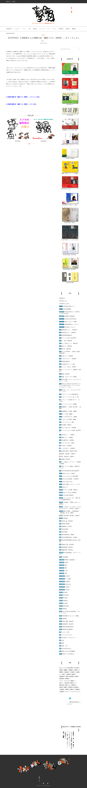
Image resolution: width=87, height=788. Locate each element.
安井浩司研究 (63, 529)
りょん (77, 691)
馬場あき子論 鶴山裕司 (66, 544)
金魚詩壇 (35, 28)
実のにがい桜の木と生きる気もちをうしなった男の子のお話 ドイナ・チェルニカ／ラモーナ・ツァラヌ (70, 385)
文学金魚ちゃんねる (64, 303)
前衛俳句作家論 (64, 524)
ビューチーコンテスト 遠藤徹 (68, 404)
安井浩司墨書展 (65, 309)
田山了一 (61, 682)
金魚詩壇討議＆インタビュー (69, 324)
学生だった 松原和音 (66, 356)
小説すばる (65, 584)
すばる (63, 570)
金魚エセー (63, 487)
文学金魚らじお (63, 301)
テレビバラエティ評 (65, 635)
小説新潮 (64, 581)
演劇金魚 (63, 618)
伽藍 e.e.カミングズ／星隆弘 (68, 376)
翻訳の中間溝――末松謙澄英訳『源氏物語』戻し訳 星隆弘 (69, 512)
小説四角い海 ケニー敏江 (67, 364)
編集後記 (74, 28)
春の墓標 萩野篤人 (65, 425)
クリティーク (42, 28)
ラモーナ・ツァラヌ (70, 691)
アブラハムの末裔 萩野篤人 (68, 490)
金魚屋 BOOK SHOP (10, 33)
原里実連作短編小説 (65, 335)
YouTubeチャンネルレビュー (67, 637)
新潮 (63, 565)
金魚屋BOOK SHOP (39, 779)
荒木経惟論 (63, 557)
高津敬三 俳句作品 (64, 459)
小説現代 (64, 587)
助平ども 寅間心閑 (65, 346)
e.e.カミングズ (63, 667)
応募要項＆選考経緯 (67, 316)
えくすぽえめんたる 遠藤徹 (68, 416)
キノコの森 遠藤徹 (65, 414)
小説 (29, 28)
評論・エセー (63, 646)
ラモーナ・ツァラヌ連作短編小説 (68, 394)
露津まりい (73, 682)
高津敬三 (67, 678)
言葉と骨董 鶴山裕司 (66, 621)
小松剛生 (68, 674)
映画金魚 (63, 609)
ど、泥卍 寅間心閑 (65, 340)
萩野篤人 (74, 685)
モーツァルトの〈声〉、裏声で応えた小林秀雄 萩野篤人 (69, 498)
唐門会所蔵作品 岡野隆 (66, 534)
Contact (13, 1)
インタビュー (17, 28)
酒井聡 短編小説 (64, 361)
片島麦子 (72, 672)
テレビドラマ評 (64, 632)
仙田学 (76, 676)
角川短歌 (63, 598)
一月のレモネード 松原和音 (67, 358)
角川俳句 (63, 592)
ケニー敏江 (62, 674)
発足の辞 (8, 1)
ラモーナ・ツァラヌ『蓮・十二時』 (69, 397)
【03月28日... (18, 141)
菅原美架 (71, 676)
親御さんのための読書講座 (67, 651)
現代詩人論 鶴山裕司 (66, 521)
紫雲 (67, 676)
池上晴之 (76, 667)
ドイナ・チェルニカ (64, 680)
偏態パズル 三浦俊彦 (66, 437)
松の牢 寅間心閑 (65, 349)
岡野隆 (61, 672)
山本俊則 (61, 691)
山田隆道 (77, 689)
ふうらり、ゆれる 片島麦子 (67, 367)
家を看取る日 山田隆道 (66, 440)
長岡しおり (67, 685)
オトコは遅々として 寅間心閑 (68, 343)
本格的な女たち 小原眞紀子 (67, 332)
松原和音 (76, 687)
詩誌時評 (68, 28)
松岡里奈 (70, 687)
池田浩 (61, 670)
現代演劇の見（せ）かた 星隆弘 (69, 616)
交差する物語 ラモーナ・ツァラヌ (69, 484)
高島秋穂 (61, 678)
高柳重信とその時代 (65, 526)
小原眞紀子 (66, 672)
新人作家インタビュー (67, 327)
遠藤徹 (65, 670)
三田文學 (64, 576)
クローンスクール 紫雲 (66, 422)
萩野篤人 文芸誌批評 (67, 560)
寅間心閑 (61, 685)
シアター (54, 28)
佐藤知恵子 (62, 676)
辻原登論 (63, 518)
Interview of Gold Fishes (67, 319)
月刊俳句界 (64, 595)
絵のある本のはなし (65, 648)
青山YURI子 (70, 667)
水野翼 (66, 689)
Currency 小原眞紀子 (65, 445)
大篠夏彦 (70, 670)
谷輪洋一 (72, 680)
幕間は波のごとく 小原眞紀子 (68, 330)
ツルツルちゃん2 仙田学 (66, 443)
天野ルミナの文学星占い (67, 654)
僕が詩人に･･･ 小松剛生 (66, 435)
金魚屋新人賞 (9, 28)
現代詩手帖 (64, 606)
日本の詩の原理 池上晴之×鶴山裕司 (69, 471)
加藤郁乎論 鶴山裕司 (66, 550)
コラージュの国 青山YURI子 (67, 338)
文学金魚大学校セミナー (67, 306)
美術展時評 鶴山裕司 (66, 624)
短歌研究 (63, 600)
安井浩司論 (63, 532)
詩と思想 (63, 603)
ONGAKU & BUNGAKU (66, 629)
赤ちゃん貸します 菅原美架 (67, 427)
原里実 (61, 687)
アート (48, 28)
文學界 (63, 562)
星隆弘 (65, 687)
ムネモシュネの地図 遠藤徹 (67, 419)
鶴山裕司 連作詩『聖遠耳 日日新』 (68, 451)
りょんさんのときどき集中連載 (68, 476)
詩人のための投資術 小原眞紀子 (69, 479)
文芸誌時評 (61, 28)
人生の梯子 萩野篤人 (66, 495)
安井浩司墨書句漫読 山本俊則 (68, 537)
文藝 (63, 573)
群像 (63, 568)
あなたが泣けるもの (65, 481)
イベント (24, 28)
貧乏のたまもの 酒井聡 (67, 473)
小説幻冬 (64, 589)
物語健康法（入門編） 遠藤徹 (68, 411)
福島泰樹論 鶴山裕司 (66, 547)
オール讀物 (65, 579)
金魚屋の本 (62, 298)
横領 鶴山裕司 (64, 374)
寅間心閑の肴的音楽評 (66, 627)
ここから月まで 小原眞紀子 (67, 448)
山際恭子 (71, 689)
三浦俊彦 (61, 689)
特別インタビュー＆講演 (68, 321)
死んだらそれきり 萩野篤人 (68, 492)
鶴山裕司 (67, 682)
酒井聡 (73, 674)
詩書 (61, 643)
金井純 (77, 672)
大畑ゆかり (76, 670)
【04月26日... (43, 141)
